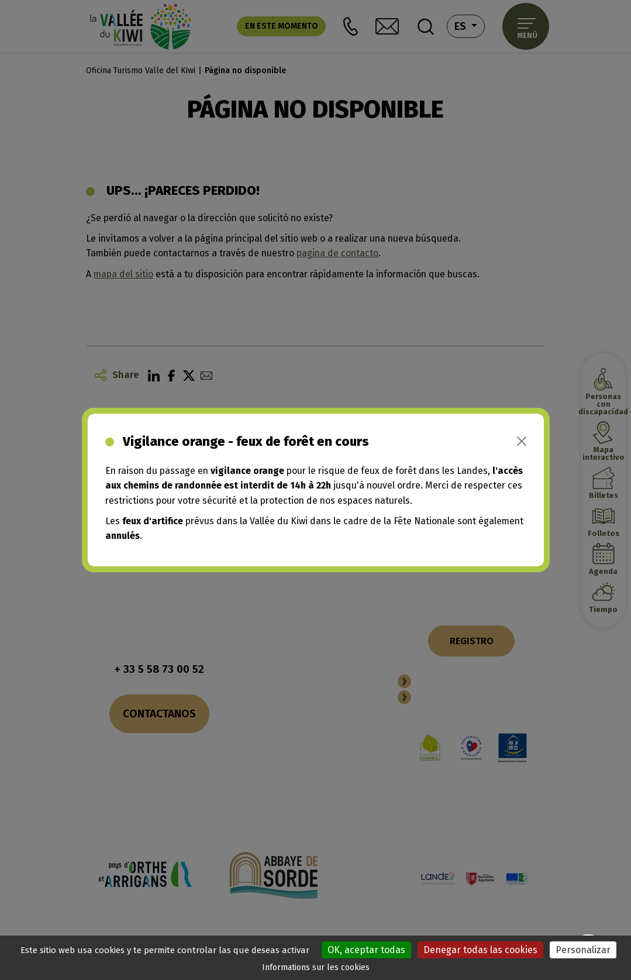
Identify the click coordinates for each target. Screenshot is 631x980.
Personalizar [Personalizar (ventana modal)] (583, 949)
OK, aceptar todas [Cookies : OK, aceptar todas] (366, 949)
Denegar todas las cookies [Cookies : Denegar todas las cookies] (480, 949)
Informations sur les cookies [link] (316, 967)
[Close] (521, 441)
